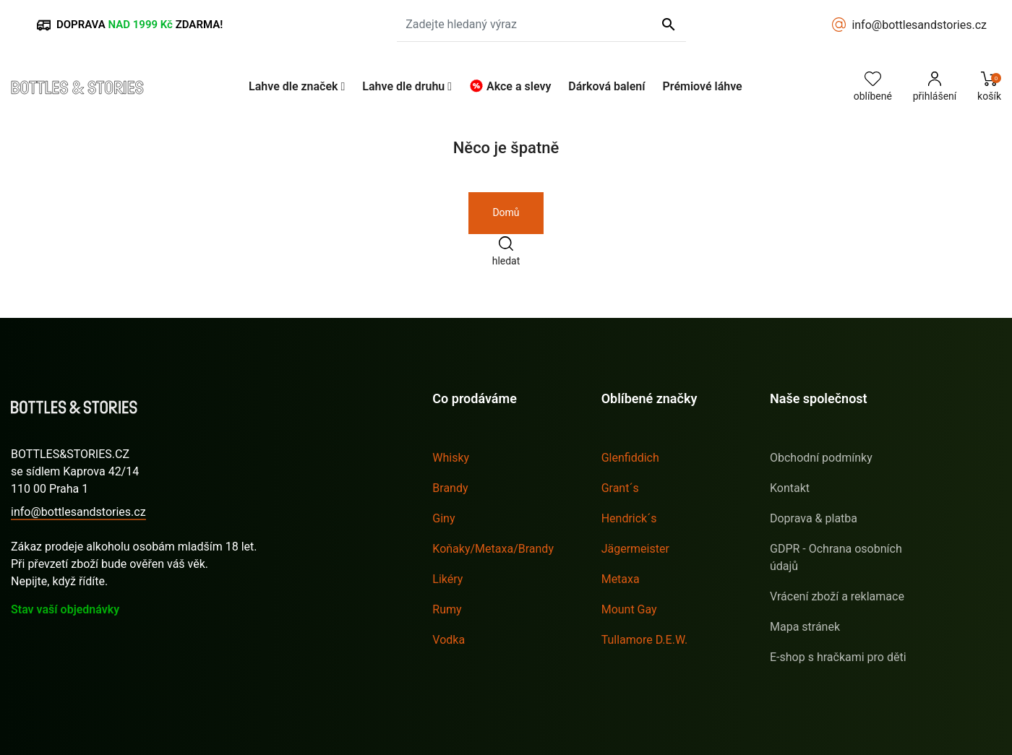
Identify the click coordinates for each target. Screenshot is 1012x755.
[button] (297, 86)
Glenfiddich (630, 458)
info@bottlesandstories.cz (919, 25)
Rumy (446, 609)
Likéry (447, 579)
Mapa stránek (805, 627)
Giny (443, 518)
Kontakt (790, 488)
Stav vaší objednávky (65, 609)
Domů (505, 212)
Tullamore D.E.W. (644, 640)
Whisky (450, 458)
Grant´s (620, 488)
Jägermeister (635, 549)
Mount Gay (629, 609)
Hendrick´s (629, 518)
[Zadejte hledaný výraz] (541, 24)
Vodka (448, 640)
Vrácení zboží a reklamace (837, 596)
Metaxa (620, 579)
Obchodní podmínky (821, 458)
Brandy (450, 488)
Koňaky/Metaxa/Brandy (493, 549)
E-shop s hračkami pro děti (838, 657)
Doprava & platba (813, 518)
